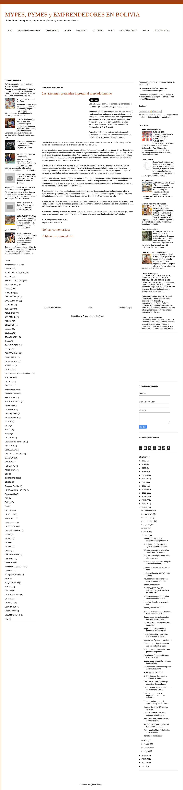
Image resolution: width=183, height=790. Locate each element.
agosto (147, 525)
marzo (147, 744)
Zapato (8, 434)
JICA (7, 579)
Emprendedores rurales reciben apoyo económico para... (156, 618)
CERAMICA (10, 514)
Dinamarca (9, 562)
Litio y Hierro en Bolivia (152, 317)
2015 (144, 497)
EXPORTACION (11, 353)
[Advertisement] (89, 56)
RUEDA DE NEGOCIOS (15, 454)
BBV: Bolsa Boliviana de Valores (18, 373)
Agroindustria (10, 494)
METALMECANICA (13, 401)
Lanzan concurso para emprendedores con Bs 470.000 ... (154, 695)
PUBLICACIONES (12, 595)
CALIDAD (9, 510)
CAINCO (8, 381)
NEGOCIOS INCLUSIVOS (15, 490)
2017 (144, 489)
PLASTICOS (10, 518)
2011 (144, 756)
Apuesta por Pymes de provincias (157, 640)
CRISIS (8, 482)
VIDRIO (8, 538)
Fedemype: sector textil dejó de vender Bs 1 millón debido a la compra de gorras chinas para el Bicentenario (157, 97)
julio (146, 528)
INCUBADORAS (11, 418)
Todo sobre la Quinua (151, 130)
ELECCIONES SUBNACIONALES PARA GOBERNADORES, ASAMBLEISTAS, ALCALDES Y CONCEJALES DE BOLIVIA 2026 (158, 139)
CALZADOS (10, 458)
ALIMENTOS (10, 313)
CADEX (8, 422)
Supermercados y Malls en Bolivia (157, 296)
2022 (144, 471)
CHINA (8, 550)
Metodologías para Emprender (29, 30)
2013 (144, 504)
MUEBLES (9, 377)
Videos (8, 289)
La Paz (8, 349)
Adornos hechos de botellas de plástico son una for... (156, 725)
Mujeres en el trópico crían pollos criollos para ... (156, 557)
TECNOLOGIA (11, 337)
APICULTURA (10, 470)
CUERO (8, 385)
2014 (144, 500)
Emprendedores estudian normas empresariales (157, 662)
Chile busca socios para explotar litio (156, 320)
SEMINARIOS (11, 607)
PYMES (146, 30)
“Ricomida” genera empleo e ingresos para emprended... (155, 545)
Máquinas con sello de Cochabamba (26, 155)
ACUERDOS (10, 410)
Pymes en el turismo (151, 585)
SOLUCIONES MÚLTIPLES (163, 183)
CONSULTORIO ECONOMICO (154, 252)
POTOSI (8, 591)
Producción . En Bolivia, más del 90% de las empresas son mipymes (20, 188)
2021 (144, 475)
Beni (7, 506)
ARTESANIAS (97, 30)
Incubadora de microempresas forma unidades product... (155, 580)
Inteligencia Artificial (13, 575)
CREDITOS (9, 325)
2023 (144, 468)
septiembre (149, 521)
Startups (8, 333)
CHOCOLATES (11, 413)
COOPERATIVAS (12, 554)
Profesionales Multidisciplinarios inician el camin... (156, 731)
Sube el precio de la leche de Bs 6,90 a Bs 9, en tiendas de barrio (163, 234)
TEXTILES (9, 309)
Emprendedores (11, 264)
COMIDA (8, 462)
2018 (144, 486)
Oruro (7, 426)
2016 (144, 493)
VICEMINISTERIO (12, 615)
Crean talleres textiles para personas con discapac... (154, 714)
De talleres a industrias (152, 736)
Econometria (147, 160)
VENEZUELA (10, 450)
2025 (144, 461)
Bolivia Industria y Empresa (154, 204)
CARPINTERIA (11, 361)
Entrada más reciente (52, 308)
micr (6, 619)
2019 (144, 482)
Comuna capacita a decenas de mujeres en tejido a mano (156, 645)
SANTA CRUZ (10, 357)
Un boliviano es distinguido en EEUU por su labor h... (155, 677)
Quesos (8, 599)
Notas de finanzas (150, 273)
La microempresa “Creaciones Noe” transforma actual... (155, 635)
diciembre (148, 510)
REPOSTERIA (11, 526)
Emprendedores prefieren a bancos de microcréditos (154, 629)
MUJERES (9, 293)
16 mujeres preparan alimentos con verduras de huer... (156, 551)
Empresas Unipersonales (15, 567)
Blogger (100, 784)
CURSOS (9, 405)
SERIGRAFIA (10, 611)
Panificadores (10, 522)
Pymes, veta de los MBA (153, 608)
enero (146, 751)
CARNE (8, 546)
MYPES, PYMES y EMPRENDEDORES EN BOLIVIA (72, 14)
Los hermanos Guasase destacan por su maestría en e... (157, 688)
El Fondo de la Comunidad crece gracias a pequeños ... (156, 650)
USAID (8, 534)
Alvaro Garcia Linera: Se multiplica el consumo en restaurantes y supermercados (156, 301)
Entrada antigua (125, 308)
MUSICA (8, 587)
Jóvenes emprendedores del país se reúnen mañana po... (157, 562)
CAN (7, 542)
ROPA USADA (11, 389)
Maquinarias (147, 181)
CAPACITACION (52, 30)
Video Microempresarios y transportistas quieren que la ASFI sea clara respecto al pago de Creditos (26, 178)
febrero (147, 747)
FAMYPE (8, 571)
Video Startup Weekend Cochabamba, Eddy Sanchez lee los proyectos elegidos (26, 144)
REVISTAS (9, 603)
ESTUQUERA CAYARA (26, 216)
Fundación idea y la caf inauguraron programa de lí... (156, 539)
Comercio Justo (11, 393)
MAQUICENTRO (12, 583)
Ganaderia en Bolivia (151, 229)
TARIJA (8, 430)
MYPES (111, 30)
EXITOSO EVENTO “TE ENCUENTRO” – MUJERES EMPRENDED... (156, 590)
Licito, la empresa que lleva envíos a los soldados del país (25, 121)
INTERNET (9, 446)
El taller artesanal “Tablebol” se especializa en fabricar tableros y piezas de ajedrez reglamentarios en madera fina (27, 239)
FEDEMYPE (10, 466)
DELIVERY (9, 438)
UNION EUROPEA (12, 530)
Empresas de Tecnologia (15, 442)
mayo (146, 535)
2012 (144, 507)
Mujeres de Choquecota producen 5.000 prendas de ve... (157, 612)
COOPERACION (12, 478)
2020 (144, 479)
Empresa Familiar (12, 486)
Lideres (8, 329)
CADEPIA (67, 30)
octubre (147, 518)
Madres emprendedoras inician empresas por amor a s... (156, 597)
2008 (144, 766)
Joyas (7, 341)
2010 (144, 759)
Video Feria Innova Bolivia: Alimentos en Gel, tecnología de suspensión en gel (25, 206)
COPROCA (9, 559)
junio (146, 532)
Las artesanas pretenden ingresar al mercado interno (157, 668)
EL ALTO (8, 369)
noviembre (148, 514)
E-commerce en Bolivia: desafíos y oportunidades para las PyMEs (153, 89)
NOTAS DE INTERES (14, 281)
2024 (144, 464)
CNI (6, 474)
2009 (144, 763)
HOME (10, 30)
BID (6, 498)
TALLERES (9, 365)
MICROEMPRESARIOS (129, 30)
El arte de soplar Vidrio (152, 672)
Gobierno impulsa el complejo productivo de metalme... (155, 683)
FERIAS (8, 321)
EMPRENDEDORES (162, 30)
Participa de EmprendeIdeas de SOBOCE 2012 (156, 656)
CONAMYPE (10, 317)
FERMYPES (10, 397)
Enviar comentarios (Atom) (94, 316)
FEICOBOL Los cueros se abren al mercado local (156, 719)
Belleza (8, 502)
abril (146, 740)
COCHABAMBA (11, 301)
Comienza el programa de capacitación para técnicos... (156, 702)
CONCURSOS (81, 30)
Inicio (90, 308)
